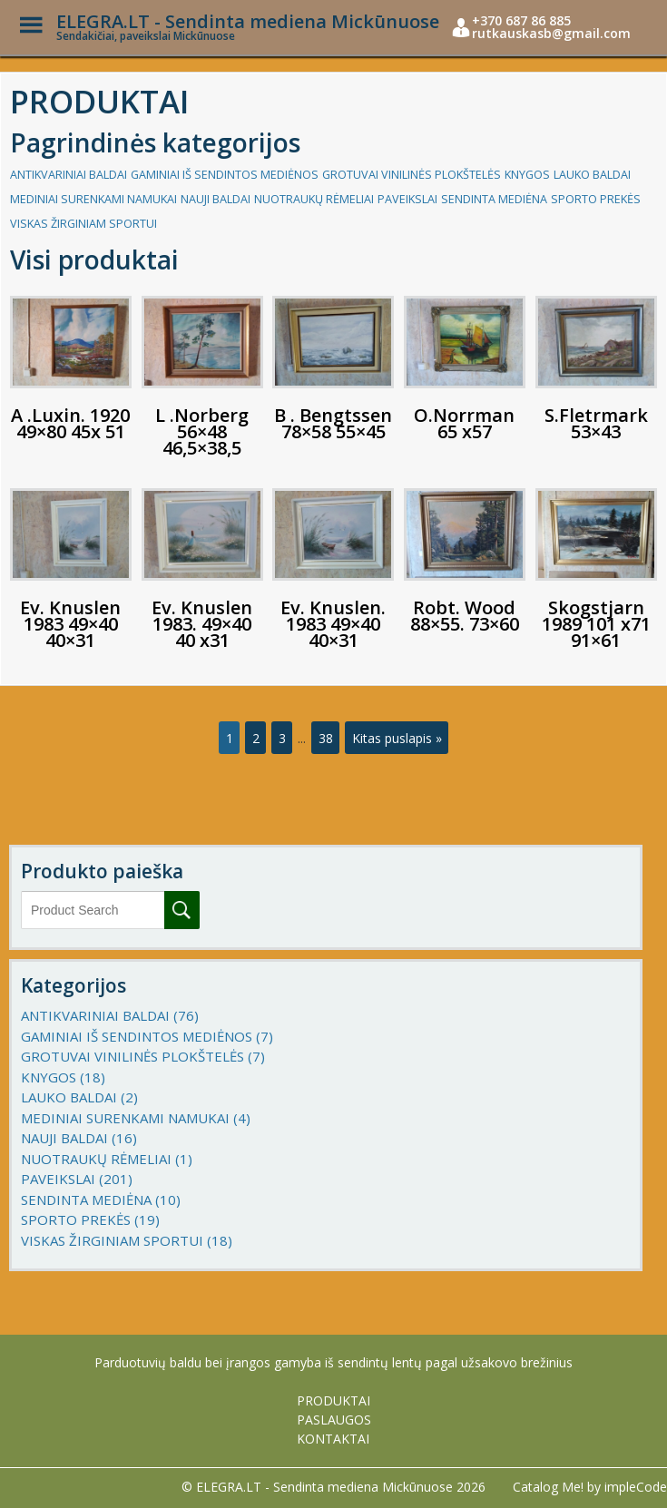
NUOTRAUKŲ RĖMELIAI (314, 199)
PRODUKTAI (333, 1400)
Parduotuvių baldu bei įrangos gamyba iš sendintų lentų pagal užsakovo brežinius (333, 1362)
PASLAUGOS (334, 1419)
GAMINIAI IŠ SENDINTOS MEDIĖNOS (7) (147, 1036)
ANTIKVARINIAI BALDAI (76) (110, 1015)
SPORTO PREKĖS (596, 199)
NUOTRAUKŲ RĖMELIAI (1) (106, 1159)
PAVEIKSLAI (407, 199)
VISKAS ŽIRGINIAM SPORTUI (83, 223)
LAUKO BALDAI (592, 174)
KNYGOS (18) (63, 1077)
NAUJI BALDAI (215, 199)
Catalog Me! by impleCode (590, 1486)
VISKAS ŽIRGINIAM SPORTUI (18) (126, 1240)
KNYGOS (527, 174)
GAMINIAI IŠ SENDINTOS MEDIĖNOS (225, 174)
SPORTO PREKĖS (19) (90, 1219)
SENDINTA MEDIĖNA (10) (101, 1199)
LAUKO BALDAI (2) (79, 1097)
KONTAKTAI (333, 1438)
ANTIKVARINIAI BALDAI (68, 174)
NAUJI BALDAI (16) (79, 1138)
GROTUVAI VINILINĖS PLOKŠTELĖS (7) (143, 1056)
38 (326, 738)
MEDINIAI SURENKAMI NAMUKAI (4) (135, 1118)
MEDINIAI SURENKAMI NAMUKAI (93, 199)
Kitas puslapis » (397, 738)
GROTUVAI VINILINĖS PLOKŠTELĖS (411, 174)
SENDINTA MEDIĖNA (494, 199)
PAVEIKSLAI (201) (76, 1179)
